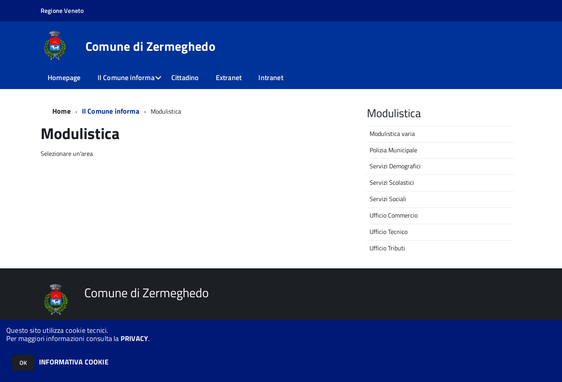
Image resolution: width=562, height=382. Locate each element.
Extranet (229, 77)
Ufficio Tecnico (388, 231)
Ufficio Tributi (387, 248)
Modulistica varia (392, 133)
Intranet (270, 77)
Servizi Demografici (395, 166)
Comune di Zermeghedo (150, 46)
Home (61, 111)
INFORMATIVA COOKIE (73, 362)
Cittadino (185, 77)
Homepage (64, 77)
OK (23, 362)
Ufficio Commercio (394, 215)
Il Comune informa (126, 77)
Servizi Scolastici (392, 182)
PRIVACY (134, 338)
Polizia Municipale (393, 150)
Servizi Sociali (388, 198)
